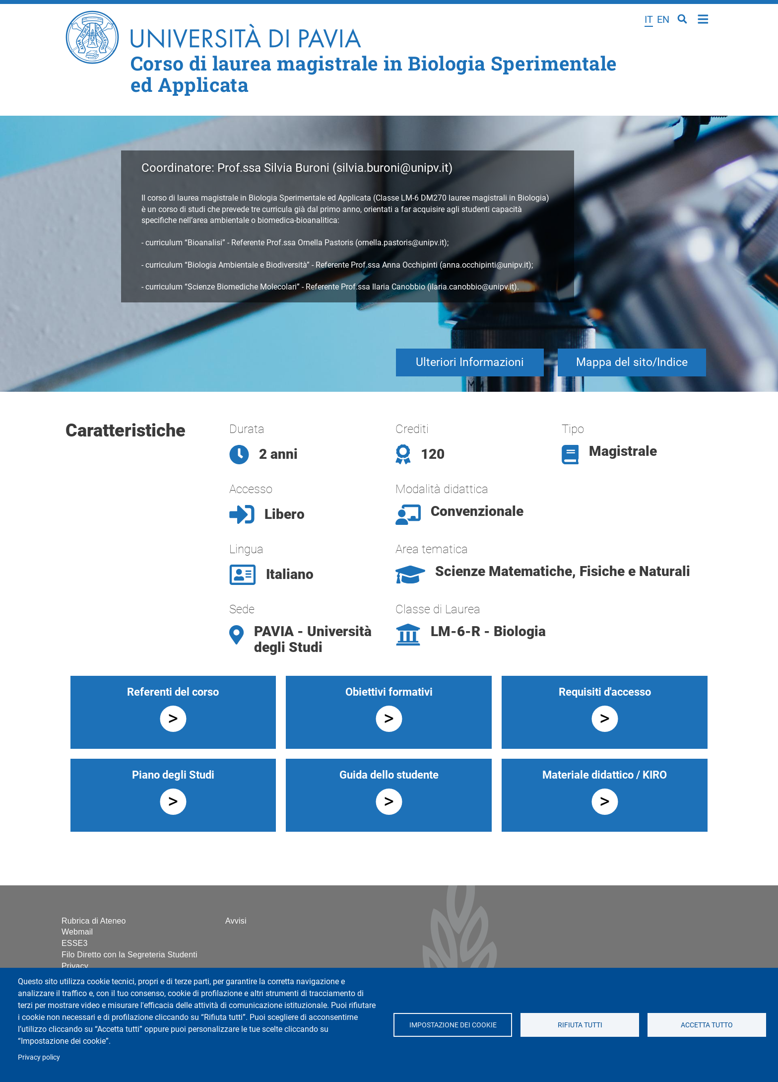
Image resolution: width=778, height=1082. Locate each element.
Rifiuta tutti (579, 1025)
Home (703, 18)
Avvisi (236, 921)
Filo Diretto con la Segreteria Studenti (129, 954)
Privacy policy (39, 1057)
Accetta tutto (707, 1025)
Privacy (75, 966)
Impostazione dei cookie (452, 1025)
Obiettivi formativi (389, 692)
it (649, 19)
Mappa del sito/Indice (632, 362)
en (663, 19)
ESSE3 (75, 943)
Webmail (77, 932)
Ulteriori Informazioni (470, 362)
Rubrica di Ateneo (94, 921)
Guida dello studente (389, 775)
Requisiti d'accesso (605, 692)
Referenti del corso (173, 692)
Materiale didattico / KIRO (604, 775)
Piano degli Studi (173, 775)
